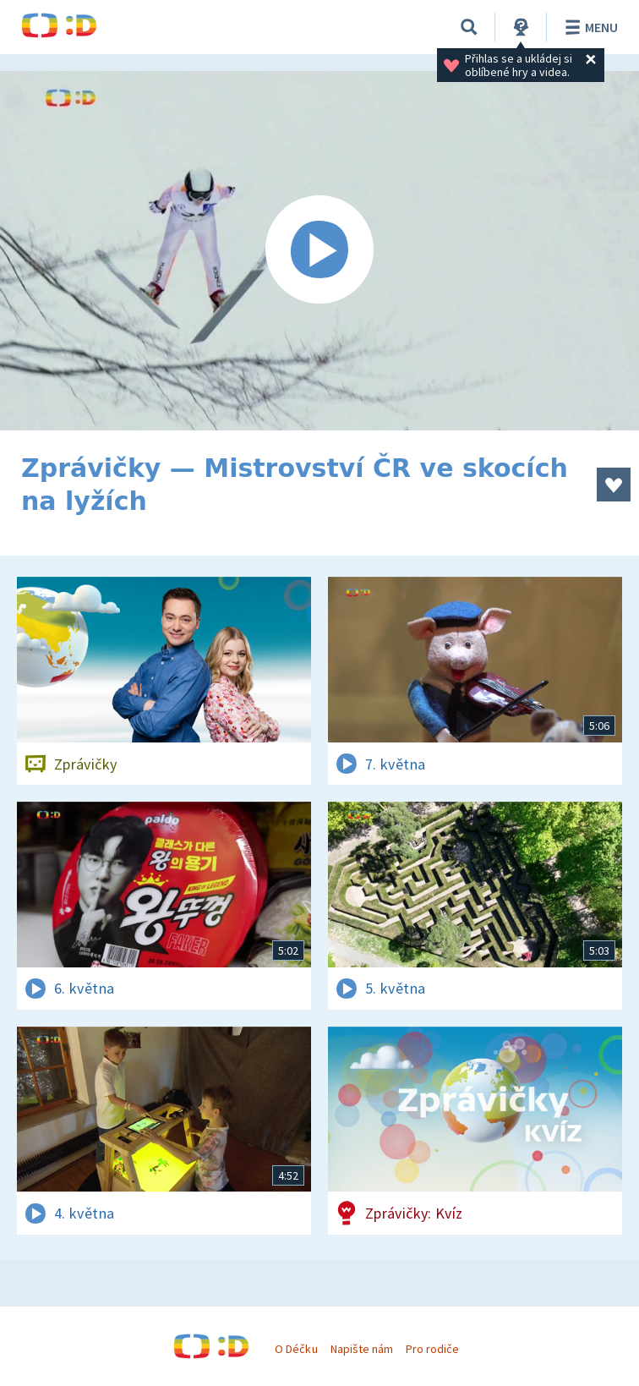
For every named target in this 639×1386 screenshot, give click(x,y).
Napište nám (361, 1348)
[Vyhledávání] (469, 27)
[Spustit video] (319, 250)
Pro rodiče (432, 1348)
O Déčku (296, 1348)
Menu (589, 27)
